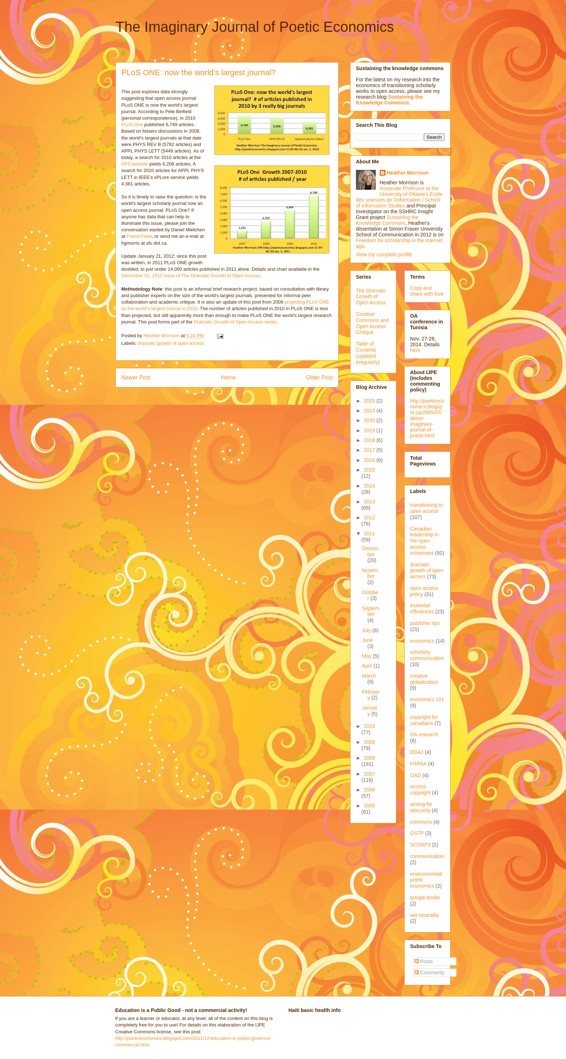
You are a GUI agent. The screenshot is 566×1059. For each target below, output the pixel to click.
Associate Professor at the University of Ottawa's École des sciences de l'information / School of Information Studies (399, 197)
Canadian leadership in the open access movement (424, 541)
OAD (415, 775)
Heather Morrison (408, 173)
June (367, 640)
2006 (369, 790)
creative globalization (424, 679)
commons (421, 822)
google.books (425, 897)
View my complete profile (384, 254)
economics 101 (427, 699)
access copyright (420, 790)
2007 (369, 774)
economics (422, 641)
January (370, 711)
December (370, 551)
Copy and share (427, 291)
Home (228, 377)
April (368, 666)
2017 (370, 450)
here (415, 350)
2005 (369, 806)
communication (427, 856)
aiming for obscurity (421, 807)
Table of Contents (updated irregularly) (368, 353)
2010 (369, 726)
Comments (429, 973)
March (369, 676)
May (367, 656)
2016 (370, 460)
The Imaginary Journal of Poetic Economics (255, 27)
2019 (370, 430)
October (370, 595)
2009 (369, 742)
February (371, 695)
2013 (369, 502)
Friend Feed (139, 236)
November (370, 573)
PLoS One (132, 124)
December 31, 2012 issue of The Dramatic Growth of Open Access (190, 275)
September (370, 611)
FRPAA (418, 764)
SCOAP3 (420, 845)
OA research (424, 734)
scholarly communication (427, 655)
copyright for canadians (424, 720)
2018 (370, 440)
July (367, 630)
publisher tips (425, 623)
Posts (423, 961)
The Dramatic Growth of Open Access (371, 297)
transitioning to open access (426, 508)
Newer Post (136, 377)
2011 (369, 533)
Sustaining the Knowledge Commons (387, 220)
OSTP (417, 833)
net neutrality (424, 915)
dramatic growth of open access (171, 343)
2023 (370, 410)
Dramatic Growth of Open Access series (235, 322)
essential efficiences (422, 608)
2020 (370, 420)
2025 (370, 401)
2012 (369, 517)
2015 (369, 470)
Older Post (319, 377)
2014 (369, 486)
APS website (134, 164)
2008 (369, 758)
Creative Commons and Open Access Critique (372, 323)
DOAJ (416, 752)
